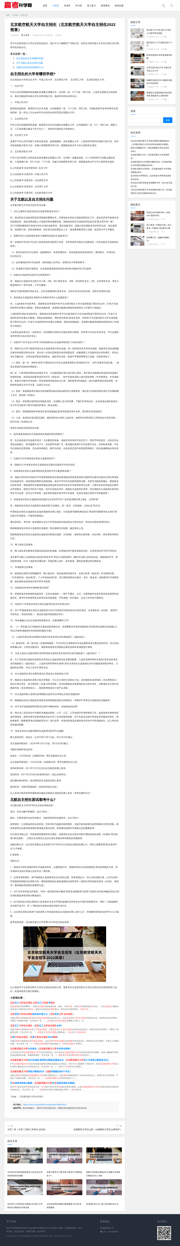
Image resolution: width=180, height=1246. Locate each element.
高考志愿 (119, 5)
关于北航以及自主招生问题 (29, 62)
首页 (45, 5)
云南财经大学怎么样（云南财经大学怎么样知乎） (97, 1129)
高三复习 (91, 5)
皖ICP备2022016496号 (63, 1236)
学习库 (78, 5)
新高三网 (48, 1236)
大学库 (55, 5)
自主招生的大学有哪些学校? (30, 58)
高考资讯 (105, 5)
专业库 (67, 5)
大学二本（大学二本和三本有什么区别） (27, 1129)
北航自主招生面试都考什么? (30, 67)
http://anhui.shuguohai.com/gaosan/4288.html (44, 1104)
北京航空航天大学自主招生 (31, 1096)
